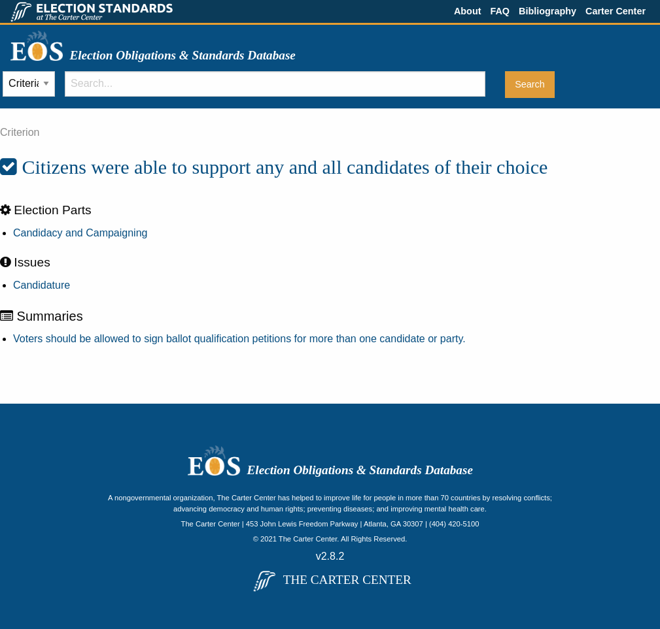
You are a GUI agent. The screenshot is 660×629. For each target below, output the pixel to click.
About (467, 11)
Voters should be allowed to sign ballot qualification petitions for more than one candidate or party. (239, 338)
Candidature (41, 285)
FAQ (500, 11)
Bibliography (547, 11)
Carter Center (615, 11)
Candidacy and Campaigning (80, 232)
